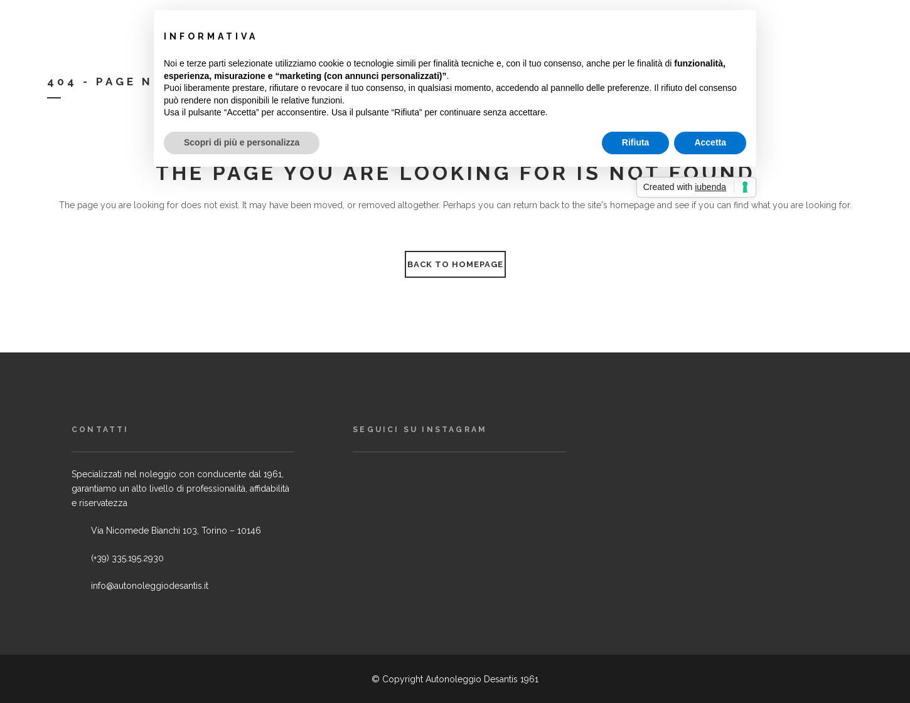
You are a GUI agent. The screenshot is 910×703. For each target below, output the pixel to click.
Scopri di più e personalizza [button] (241, 142)
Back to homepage (455, 264)
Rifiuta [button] (636, 142)
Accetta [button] (710, 142)
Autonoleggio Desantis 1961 (482, 679)
